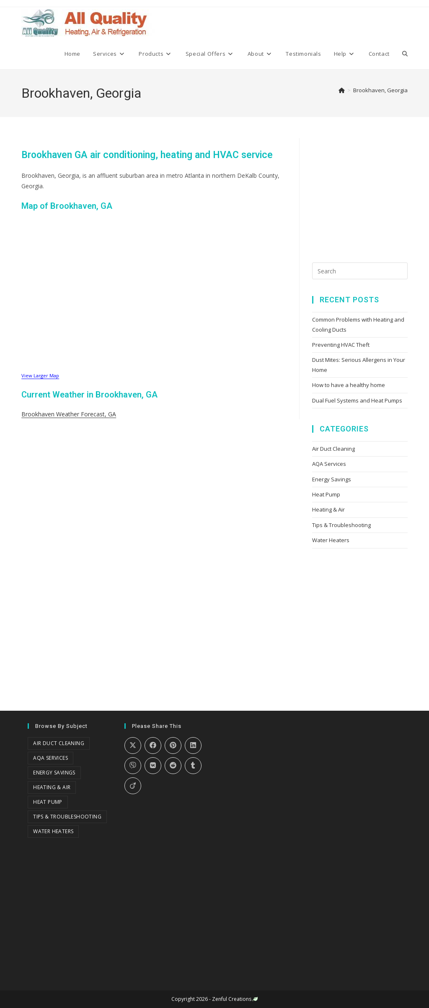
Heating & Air (328, 509)
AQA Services (329, 464)
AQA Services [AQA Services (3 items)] (50, 757)
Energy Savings (331, 479)
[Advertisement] (370, 190)
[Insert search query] (360, 270)
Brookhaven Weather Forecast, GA (68, 414)
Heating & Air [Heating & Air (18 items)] (51, 787)
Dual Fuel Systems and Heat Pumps (357, 400)
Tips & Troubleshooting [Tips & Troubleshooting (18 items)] (67, 816)
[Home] (342, 90)
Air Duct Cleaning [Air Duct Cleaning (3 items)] (58, 743)
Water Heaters (330, 540)
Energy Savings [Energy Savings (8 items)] (54, 772)
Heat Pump (326, 494)
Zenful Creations (231, 999)
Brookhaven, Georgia (380, 90)
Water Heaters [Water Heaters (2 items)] (53, 831)
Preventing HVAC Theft (341, 344)
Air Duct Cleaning (333, 448)
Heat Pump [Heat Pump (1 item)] (47, 801)
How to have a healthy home (348, 385)
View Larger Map (40, 375)
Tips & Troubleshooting (341, 525)
